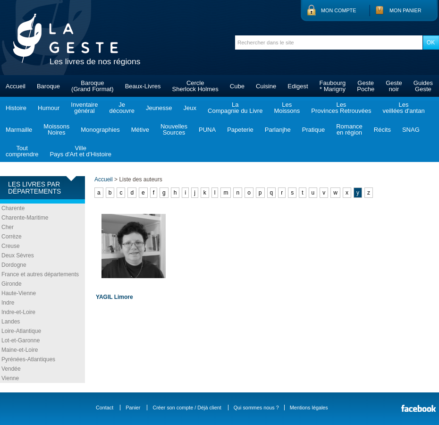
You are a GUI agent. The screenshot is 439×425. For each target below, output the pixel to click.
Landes (10, 321)
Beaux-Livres (143, 86)
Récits (382, 129)
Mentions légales (309, 407)
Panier (133, 407)
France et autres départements (40, 274)
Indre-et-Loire (18, 312)
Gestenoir (394, 86)
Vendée (11, 369)
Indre (7, 302)
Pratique (313, 129)
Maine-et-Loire (19, 350)
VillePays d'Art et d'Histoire (80, 151)
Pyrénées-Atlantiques (28, 359)
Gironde (11, 283)
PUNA (207, 129)
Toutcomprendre (22, 151)
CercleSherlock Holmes (195, 86)
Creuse (10, 246)
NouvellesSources (173, 129)
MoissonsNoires (56, 129)
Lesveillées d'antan (403, 107)
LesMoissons (287, 107)
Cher (7, 227)
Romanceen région (349, 129)
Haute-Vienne (18, 293)
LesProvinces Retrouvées (341, 107)
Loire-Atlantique (21, 331)
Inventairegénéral (84, 107)
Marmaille (19, 129)
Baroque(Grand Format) (92, 86)
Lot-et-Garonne (20, 340)
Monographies (100, 129)
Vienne (10, 378)
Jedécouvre (121, 107)
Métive (140, 129)
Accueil (15, 86)
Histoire (16, 107)
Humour (48, 107)
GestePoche (365, 86)
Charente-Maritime (24, 217)
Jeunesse (159, 107)
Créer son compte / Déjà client (186, 407)
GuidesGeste (423, 86)
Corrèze (11, 236)
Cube (237, 86)
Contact (104, 407)
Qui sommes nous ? (256, 407)
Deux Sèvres (17, 255)
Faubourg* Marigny (333, 86)
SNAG (411, 129)
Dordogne (13, 265)
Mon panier (405, 10)
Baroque (48, 86)
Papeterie (240, 129)
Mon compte (338, 10)
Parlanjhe (278, 129)
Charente (13, 208)
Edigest (297, 86)
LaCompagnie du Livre (235, 107)
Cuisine (266, 86)
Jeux (190, 107)
